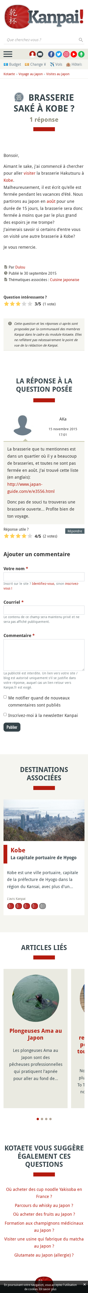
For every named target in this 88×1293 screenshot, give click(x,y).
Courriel (14, 602)
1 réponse (44, 119)
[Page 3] (46, 1098)
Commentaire (19, 635)
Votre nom (16, 568)
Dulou (20, 267)
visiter (29, 173)
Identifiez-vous (43, 583)
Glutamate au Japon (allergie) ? (44, 1234)
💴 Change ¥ (35, 64)
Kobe (8, 180)
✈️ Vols (56, 64)
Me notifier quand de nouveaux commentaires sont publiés (39, 701)
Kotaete (9, 74)
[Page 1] (38, 1098)
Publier (12, 727)
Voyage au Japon (31, 74)
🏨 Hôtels (74, 64)
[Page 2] (42, 1098)
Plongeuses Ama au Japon (35, 1034)
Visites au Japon (57, 74)
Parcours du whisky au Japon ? (44, 1185)
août (51, 201)
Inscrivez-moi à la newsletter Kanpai (43, 715)
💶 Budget (12, 64)
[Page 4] (50, 1098)
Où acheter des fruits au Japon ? (44, 1194)
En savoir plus (47, 1289)
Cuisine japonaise (64, 279)
